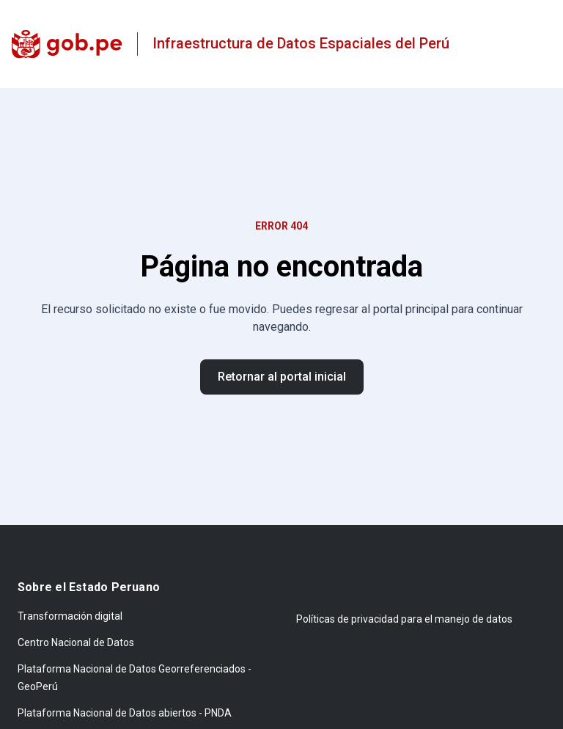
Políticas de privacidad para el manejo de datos (404, 619)
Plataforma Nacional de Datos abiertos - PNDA (125, 713)
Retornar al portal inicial (282, 377)
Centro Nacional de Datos (76, 642)
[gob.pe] (67, 44)
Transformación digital (70, 616)
